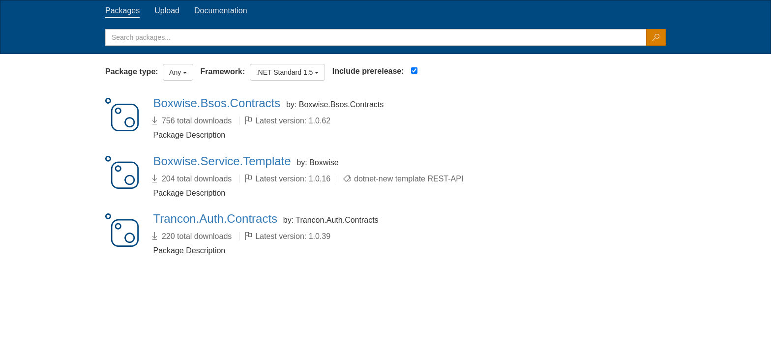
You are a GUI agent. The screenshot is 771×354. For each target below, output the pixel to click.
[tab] (122, 10)
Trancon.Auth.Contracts (217, 218)
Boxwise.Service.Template (224, 161)
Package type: (131, 71)
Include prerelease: (368, 71)
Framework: (223, 71)
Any (178, 72)
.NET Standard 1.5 (287, 72)
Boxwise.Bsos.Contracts (218, 103)
